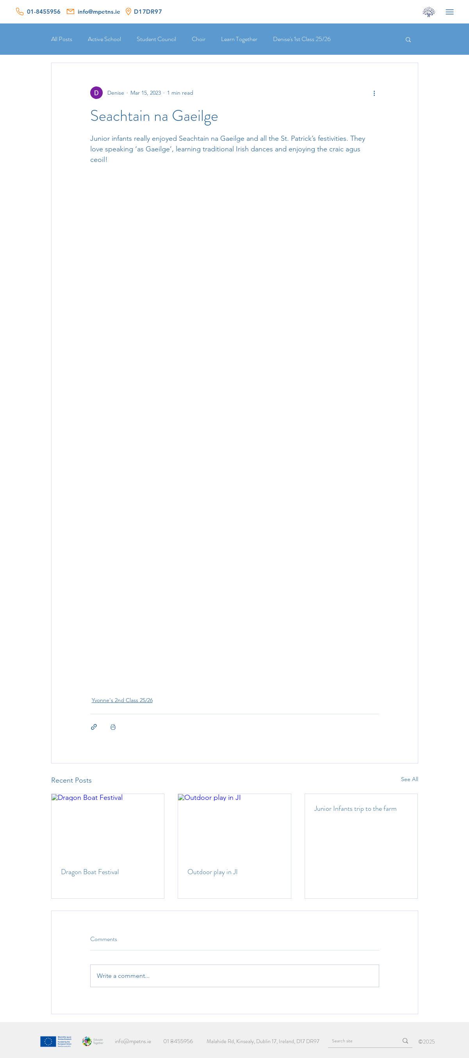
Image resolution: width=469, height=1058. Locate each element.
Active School (104, 39)
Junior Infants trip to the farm (355, 808)
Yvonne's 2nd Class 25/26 (122, 700)
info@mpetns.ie (133, 1041)
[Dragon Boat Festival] (108, 825)
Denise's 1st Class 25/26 (302, 39)
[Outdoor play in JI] (234, 825)
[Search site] (357, 1041)
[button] (408, 39)
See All (409, 779)
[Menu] (449, 12)
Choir (198, 39)
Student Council (156, 39)
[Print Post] (113, 727)
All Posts (61, 39)
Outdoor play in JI (212, 872)
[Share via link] (94, 727)
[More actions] (374, 92)
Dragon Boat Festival (90, 872)
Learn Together (239, 39)
